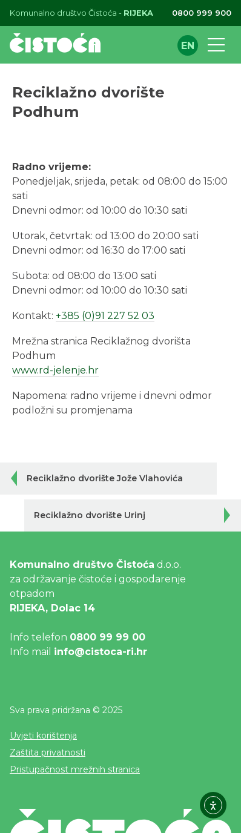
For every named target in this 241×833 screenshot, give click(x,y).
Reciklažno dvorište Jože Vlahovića (105, 478)
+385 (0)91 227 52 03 (105, 315)
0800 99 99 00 (107, 637)
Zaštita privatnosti (47, 752)
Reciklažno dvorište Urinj (89, 515)
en (187, 45)
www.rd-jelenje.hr (55, 370)
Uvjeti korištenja (43, 735)
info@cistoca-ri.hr (100, 651)
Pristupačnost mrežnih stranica (75, 769)
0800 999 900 (201, 13)
